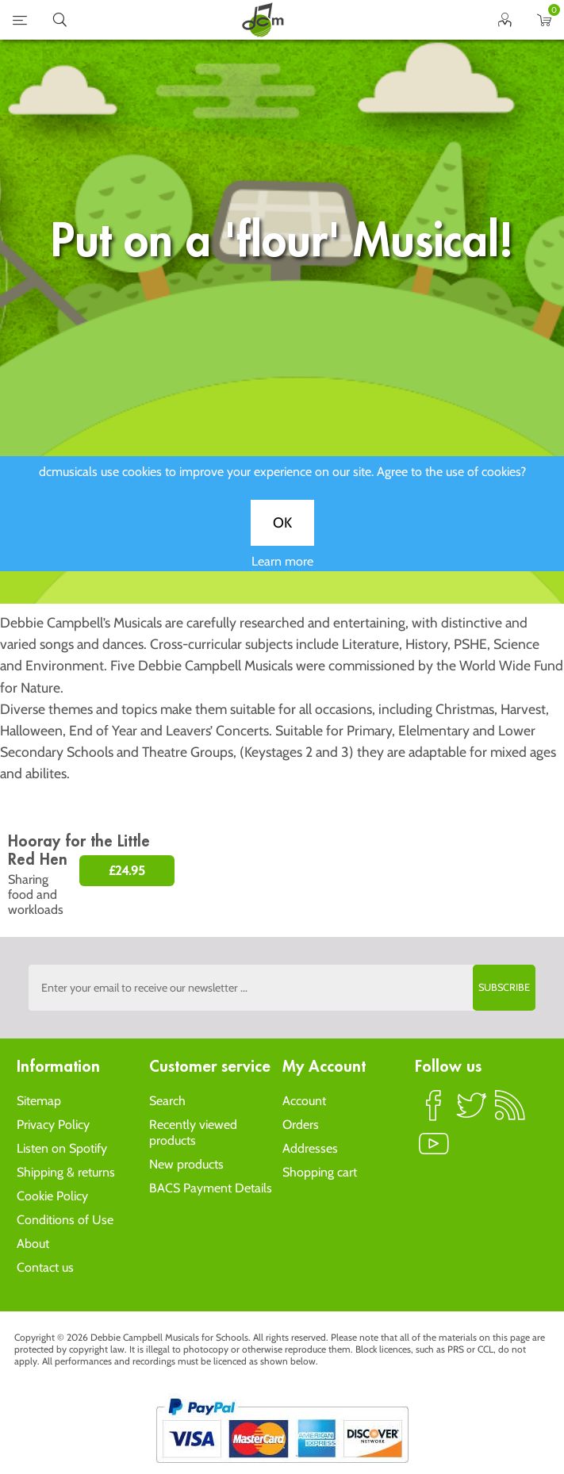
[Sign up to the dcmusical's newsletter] (282, 988)
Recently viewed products (193, 1132)
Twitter (472, 1112)
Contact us (45, 1267)
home (262, 20)
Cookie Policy (52, 1195)
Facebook (434, 1112)
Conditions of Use (65, 1219)
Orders (300, 1124)
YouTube (434, 1150)
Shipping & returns (66, 1172)
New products (186, 1164)
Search (167, 1100)
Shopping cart (319, 1172)
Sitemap (39, 1100)
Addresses (310, 1148)
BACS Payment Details (210, 1188)
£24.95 (127, 870)
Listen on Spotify (62, 1148)
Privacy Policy (53, 1124)
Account (304, 1100)
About (33, 1243)
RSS (510, 1112)
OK (282, 533)
